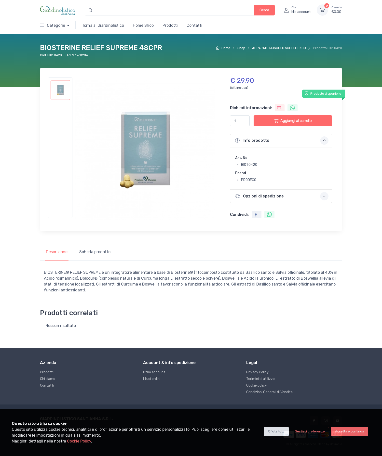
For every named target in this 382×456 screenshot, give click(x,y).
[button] (281, 140)
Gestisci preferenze (310, 431)
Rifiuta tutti (276, 431)
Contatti (194, 25)
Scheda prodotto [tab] (94, 251)
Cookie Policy (79, 441)
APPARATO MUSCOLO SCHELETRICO (279, 48)
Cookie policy (256, 385)
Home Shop (143, 25)
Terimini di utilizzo (260, 379)
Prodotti (170, 25)
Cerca (264, 10)
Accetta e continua (349, 431)
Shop (241, 48)
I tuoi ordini (151, 379)
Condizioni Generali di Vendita (269, 392)
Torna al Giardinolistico (103, 25)
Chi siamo (47, 379)
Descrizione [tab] (57, 251)
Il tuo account (154, 372)
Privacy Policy (257, 372)
